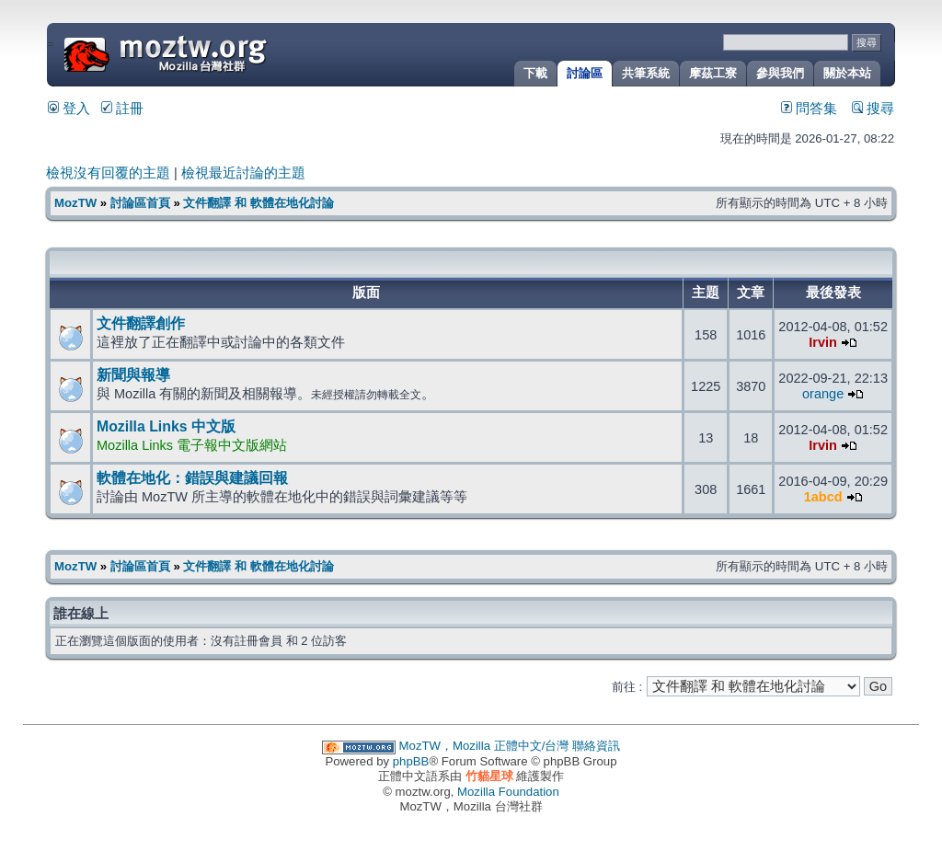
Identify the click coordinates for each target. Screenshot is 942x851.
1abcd (823, 496)
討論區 (585, 73)
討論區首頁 (140, 203)
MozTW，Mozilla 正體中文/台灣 (484, 746)
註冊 (122, 108)
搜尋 (873, 108)
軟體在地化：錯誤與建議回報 (192, 478)
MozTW (210, 53)
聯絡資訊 (596, 746)
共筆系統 (646, 73)
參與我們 (780, 73)
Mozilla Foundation (508, 792)
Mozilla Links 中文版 (166, 426)
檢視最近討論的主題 (243, 173)
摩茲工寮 (713, 73)
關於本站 (847, 73)
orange (823, 393)
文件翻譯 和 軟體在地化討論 (258, 203)
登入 (69, 108)
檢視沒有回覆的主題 (108, 173)
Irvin (823, 342)
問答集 (809, 108)
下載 (535, 73)
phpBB (411, 761)
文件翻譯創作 (141, 323)
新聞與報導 (133, 375)
